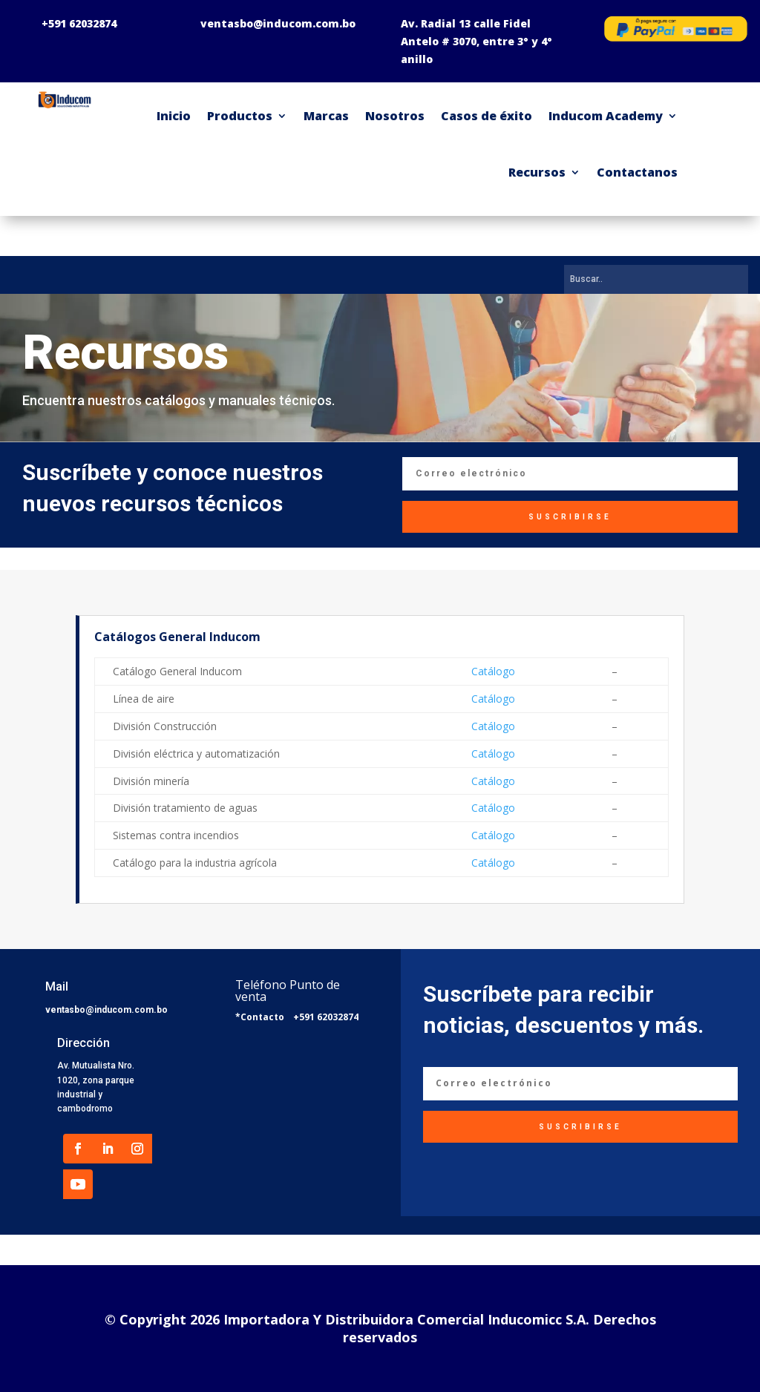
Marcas (326, 116)
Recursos (537, 172)
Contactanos (637, 172)
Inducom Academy (605, 116)
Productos (239, 116)
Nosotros (395, 116)
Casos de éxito (486, 116)
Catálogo (493, 671)
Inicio (174, 116)
